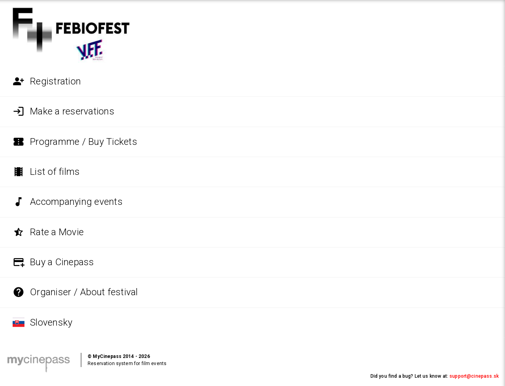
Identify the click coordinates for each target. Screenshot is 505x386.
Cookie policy (225, 376)
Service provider (134, 376)
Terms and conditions (30, 376)
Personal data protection (86, 376)
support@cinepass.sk (474, 376)
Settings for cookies (265, 376)
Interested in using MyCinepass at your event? (432, 360)
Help (202, 376)
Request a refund (174, 376)
